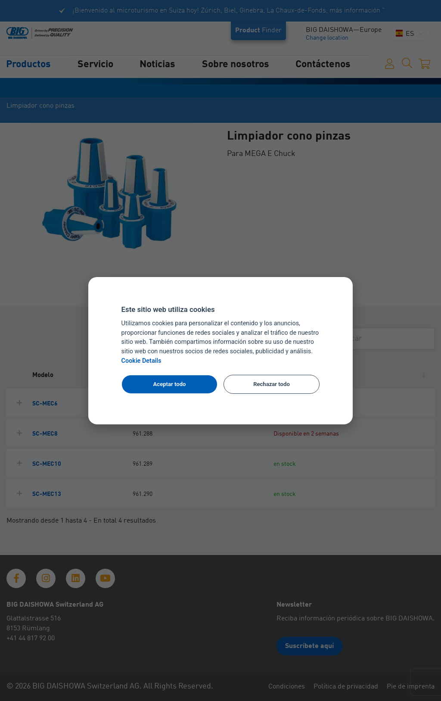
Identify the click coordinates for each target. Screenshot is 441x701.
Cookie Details (141, 361)
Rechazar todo (271, 384)
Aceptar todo (169, 384)
